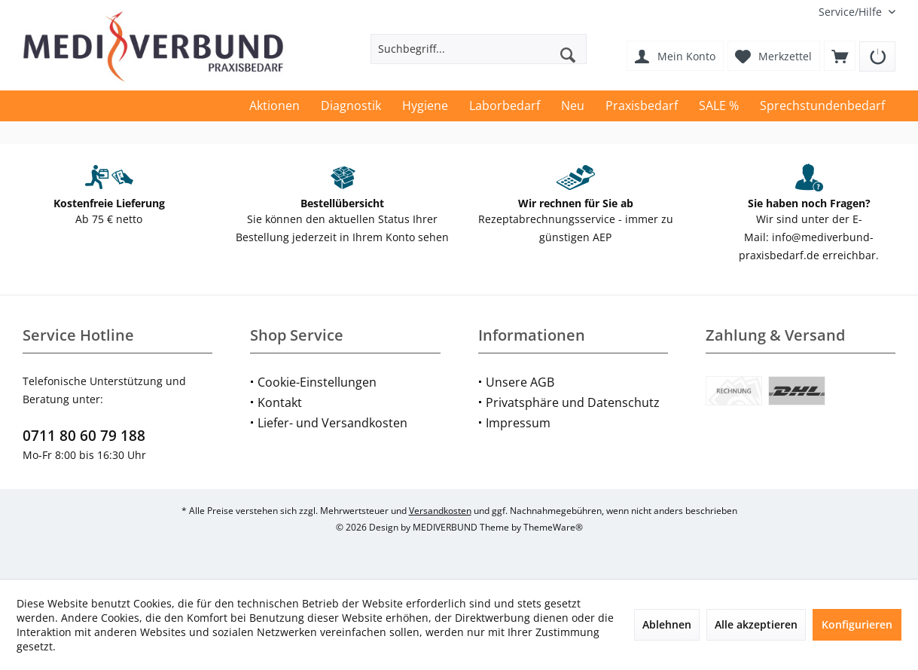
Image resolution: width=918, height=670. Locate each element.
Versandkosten (440, 510)
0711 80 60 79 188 (84, 435)
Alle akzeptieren (756, 624)
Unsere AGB (520, 382)
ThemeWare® (553, 527)
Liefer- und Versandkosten (332, 423)
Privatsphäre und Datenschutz (573, 402)
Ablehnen (666, 624)
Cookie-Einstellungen (317, 382)
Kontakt (280, 402)
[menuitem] (851, 11)
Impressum (518, 423)
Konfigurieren (857, 624)
